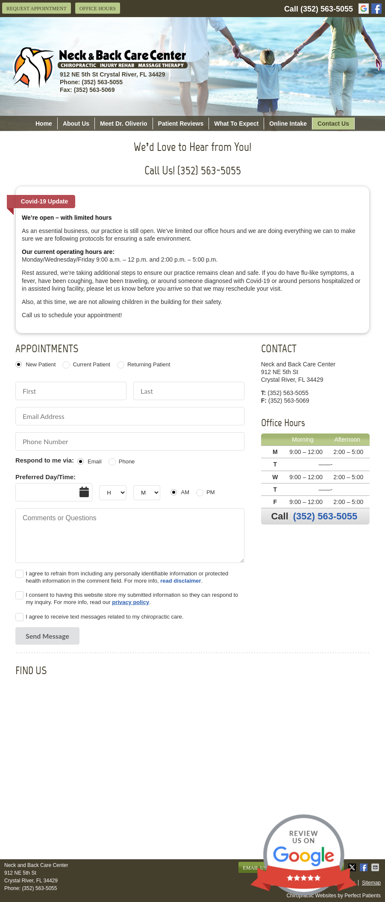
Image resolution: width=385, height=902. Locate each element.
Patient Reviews (181, 123)
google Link (364, 8)
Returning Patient (148, 364)
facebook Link (376, 8)
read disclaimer (180, 581)
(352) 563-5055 (326, 9)
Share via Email (376, 867)
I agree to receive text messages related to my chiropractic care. (104, 616)
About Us (76, 123)
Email (95, 461)
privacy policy (130, 602)
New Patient (41, 364)
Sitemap (371, 883)
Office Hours (97, 9)
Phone (127, 461)
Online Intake (288, 123)
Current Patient (91, 364)
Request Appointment (36, 9)
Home (43, 123)
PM (210, 492)
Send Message (47, 636)
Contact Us (333, 123)
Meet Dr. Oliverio (123, 123)
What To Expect (236, 123)
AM (185, 492)
